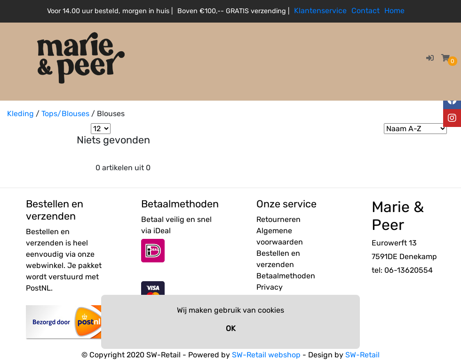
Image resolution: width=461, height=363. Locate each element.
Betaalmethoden (285, 275)
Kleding (20, 113)
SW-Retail (362, 354)
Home (394, 10)
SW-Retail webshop (266, 354)
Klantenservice (320, 10)
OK (231, 328)
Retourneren (278, 219)
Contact (365, 10)
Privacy (269, 287)
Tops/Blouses (65, 113)
